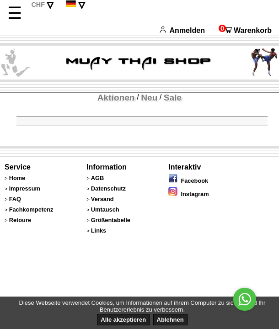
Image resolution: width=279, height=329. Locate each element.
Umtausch (105, 209)
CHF (38, 4)
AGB (97, 178)
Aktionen (116, 97)
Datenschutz (108, 188)
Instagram (188, 194)
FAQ (15, 199)
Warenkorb (245, 30)
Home (17, 178)
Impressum (24, 188)
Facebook (188, 180)
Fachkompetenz (31, 209)
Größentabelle (110, 220)
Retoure (20, 220)
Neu (149, 97)
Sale (173, 97)
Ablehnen (170, 319)
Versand (102, 199)
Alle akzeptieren (123, 319)
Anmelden (182, 30)
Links (98, 230)
